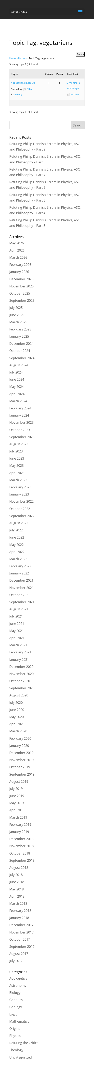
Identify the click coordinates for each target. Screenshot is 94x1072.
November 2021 (21, 587)
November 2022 (21, 501)
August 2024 (18, 365)
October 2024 (19, 350)
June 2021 (16, 623)
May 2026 (16, 243)
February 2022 (20, 566)
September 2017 (21, 946)
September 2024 (21, 358)
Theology (16, 1050)
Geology (15, 1007)
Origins (14, 1028)
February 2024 (20, 408)
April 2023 (17, 473)
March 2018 (18, 903)
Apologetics (18, 978)
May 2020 (16, 717)
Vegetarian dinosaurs (23, 82)
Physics (15, 1035)
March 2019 (18, 817)
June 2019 (16, 796)
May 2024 (16, 386)
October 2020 (19, 681)
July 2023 (16, 451)
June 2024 (16, 379)
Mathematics (19, 1021)
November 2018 (21, 846)
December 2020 (21, 666)
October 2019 (19, 767)
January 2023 (19, 494)
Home (12, 58)
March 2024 (18, 401)
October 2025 (19, 293)
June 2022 (16, 537)
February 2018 (20, 910)
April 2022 (17, 552)
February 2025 (20, 329)
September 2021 (21, 602)
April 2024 (17, 394)
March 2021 (18, 645)
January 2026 (19, 271)
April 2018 (17, 896)
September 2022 (21, 516)
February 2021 (20, 652)
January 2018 (19, 918)
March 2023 (18, 480)
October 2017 (19, 939)
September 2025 (21, 300)
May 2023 (16, 465)
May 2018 (16, 889)
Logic (13, 1014)
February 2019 (20, 824)
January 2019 (19, 831)
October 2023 (19, 430)
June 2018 (16, 882)
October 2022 (19, 509)
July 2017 (16, 961)
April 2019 (17, 810)
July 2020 (16, 702)
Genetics (16, 1000)
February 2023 (20, 487)
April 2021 (17, 638)
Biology (18, 94)
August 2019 (18, 781)
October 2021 (19, 595)
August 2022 (18, 523)
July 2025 (16, 307)
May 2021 (16, 631)
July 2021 (16, 616)
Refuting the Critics (23, 1043)
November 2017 (21, 932)
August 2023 (18, 444)
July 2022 (16, 530)
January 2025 (19, 336)
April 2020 (17, 724)
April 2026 (17, 250)
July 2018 (16, 874)
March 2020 (18, 731)
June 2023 (16, 458)
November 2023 (21, 422)
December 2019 (21, 753)
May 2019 (16, 803)
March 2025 (18, 322)
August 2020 (18, 695)
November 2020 (21, 674)
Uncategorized (20, 1057)
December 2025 (21, 279)
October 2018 (19, 853)
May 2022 (16, 544)
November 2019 (21, 760)
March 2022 (18, 559)
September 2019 (21, 774)
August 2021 (18, 609)
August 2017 (18, 953)
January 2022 (19, 573)
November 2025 (21, 286)
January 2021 (19, 659)
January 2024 (19, 415)
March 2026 (18, 257)
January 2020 (19, 745)
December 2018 (21, 839)
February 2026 (20, 264)
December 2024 (21, 343)
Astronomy (17, 985)
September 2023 (21, 437)
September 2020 (21, 688)
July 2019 (16, 788)
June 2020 (16, 709)
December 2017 (21, 925)
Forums (22, 58)
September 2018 (21, 860)
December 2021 (21, 580)
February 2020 (20, 738)
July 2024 (16, 372)
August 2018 (18, 867)
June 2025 (16, 315)
